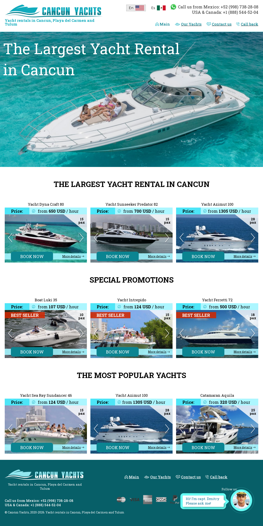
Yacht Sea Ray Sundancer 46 (46, 395)
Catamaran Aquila (217, 395)
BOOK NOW (32, 256)
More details (71, 256)
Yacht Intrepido (131, 299)
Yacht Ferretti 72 (217, 299)
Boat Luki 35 (46, 299)
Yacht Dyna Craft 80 (46, 204)
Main (165, 24)
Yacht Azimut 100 (217, 204)
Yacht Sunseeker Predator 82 (131, 204)
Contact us (222, 24)
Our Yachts (191, 24)
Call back (249, 24)
